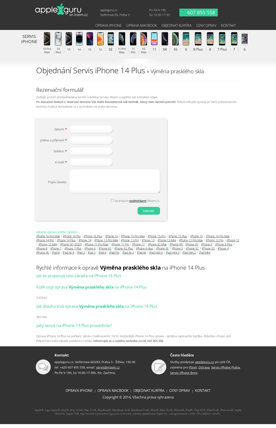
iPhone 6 (90, 252)
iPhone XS (191, 248)
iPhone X (206, 248)
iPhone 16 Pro (72, 240)
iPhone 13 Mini (167, 244)
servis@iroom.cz (108, 371)
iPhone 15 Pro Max (133, 240)
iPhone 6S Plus (123, 252)
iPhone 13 (148, 244)
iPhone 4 (223, 252)
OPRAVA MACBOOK (113, 394)
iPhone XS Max (157, 248)
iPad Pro (114, 256)
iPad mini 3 (172, 256)
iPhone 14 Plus (66, 244)
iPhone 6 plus (144, 252)
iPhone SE (162, 252)
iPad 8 (56, 256)
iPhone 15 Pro (157, 240)
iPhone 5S (208, 252)
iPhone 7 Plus (73, 252)
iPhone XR (176, 248)
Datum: (59, 129)
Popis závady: (57, 184)
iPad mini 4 (156, 256)
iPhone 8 (41, 252)
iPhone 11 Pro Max (96, 248)
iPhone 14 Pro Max (218, 240)
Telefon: (58, 151)
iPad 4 (102, 256)
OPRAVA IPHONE (79, 394)
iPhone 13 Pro (130, 244)
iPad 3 (92, 256)
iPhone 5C (192, 252)
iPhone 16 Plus (93, 240)
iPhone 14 (85, 244)
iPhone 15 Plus (178, 240)
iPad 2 (81, 256)
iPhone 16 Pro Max (48, 240)
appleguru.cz (204, 366)
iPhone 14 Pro (45, 244)
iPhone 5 (177, 252)
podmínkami (137, 205)
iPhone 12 (233, 244)
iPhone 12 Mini (48, 248)
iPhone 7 (55, 252)
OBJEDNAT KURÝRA (148, 394)
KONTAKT (202, 394)
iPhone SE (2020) (71, 248)
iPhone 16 (111, 240)
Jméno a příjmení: (52, 140)
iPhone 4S (42, 256)
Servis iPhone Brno (183, 377)
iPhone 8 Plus (223, 248)
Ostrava (204, 371)
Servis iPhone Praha (225, 371)
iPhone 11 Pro (120, 248)
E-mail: (59, 162)
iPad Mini (204, 256)
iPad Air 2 (128, 256)
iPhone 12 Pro (215, 244)
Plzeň (193, 371)
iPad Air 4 (68, 256)
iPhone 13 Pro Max (106, 244)
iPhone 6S (105, 252)
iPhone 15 (196, 240)
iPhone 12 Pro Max (191, 244)
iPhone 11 (138, 248)
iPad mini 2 (189, 256)
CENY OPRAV (179, 394)
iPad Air (141, 256)
